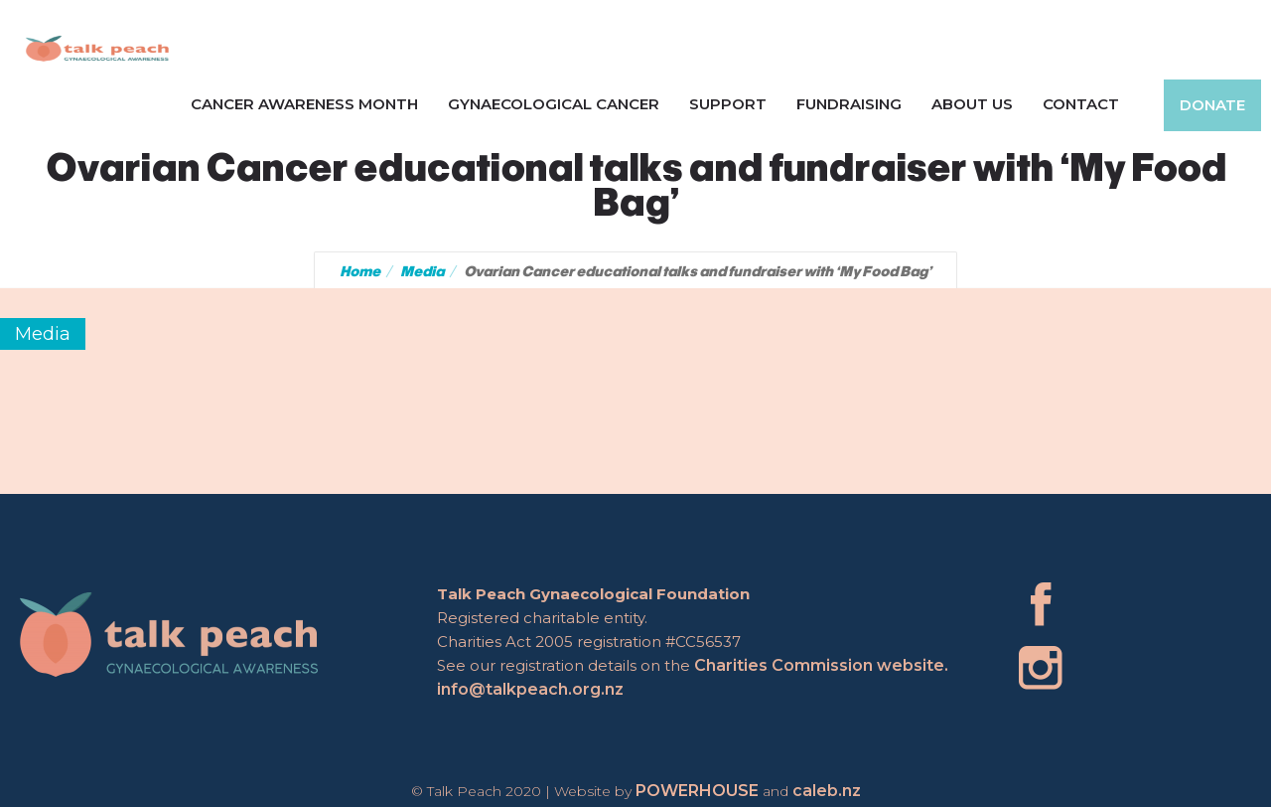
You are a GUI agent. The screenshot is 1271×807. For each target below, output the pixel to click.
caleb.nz (826, 790)
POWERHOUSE (697, 790)
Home (360, 270)
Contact (1081, 103)
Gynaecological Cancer (553, 103)
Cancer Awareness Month (304, 103)
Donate (1212, 104)
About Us (972, 103)
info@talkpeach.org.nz (531, 689)
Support (728, 103)
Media (422, 270)
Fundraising (849, 103)
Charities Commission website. (822, 665)
